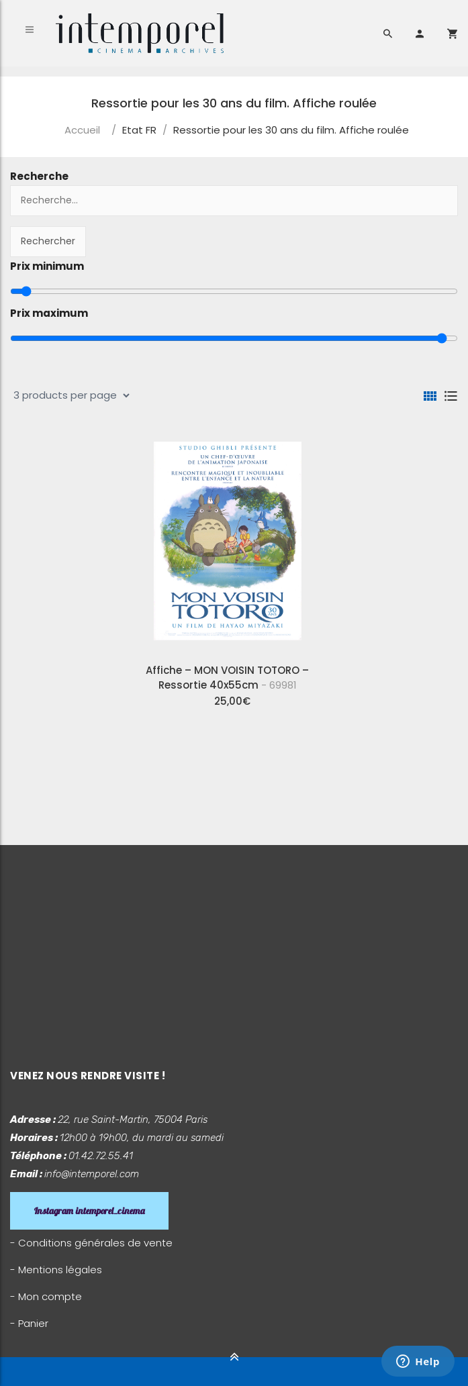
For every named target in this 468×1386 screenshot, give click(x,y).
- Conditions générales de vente (91, 1243)
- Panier (29, 1323)
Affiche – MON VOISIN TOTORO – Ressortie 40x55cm (227, 677)
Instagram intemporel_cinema (89, 1211)
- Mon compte (46, 1296)
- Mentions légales (56, 1270)
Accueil (82, 130)
